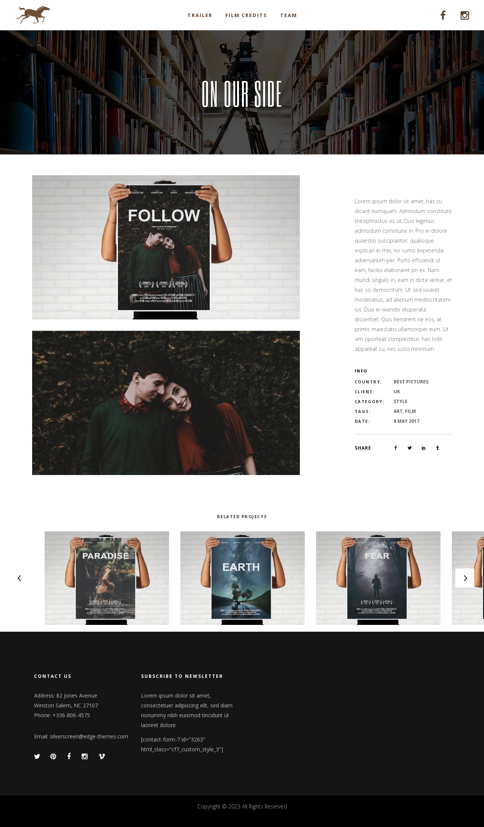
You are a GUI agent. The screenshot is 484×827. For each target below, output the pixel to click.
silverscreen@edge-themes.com (89, 736)
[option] (242, 578)
